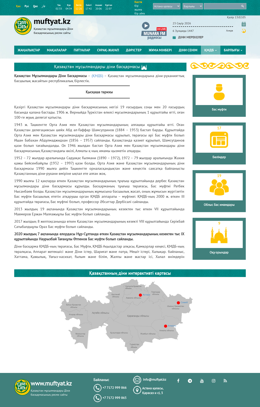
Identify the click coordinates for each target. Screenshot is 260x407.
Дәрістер (134, 50)
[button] (154, 22)
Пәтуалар (82, 50)
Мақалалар (57, 50)
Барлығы (233, 50)
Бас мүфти (219, 109)
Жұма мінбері (160, 50)
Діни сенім (188, 50)
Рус (27, 6)
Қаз (18, 6)
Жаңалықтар (29, 50)
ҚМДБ (210, 50)
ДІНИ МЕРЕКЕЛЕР (188, 37)
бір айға (139, 13)
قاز (43, 6)
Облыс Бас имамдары (219, 205)
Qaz (35, 6)
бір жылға (138, 7)
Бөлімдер (219, 157)
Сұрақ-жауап (108, 50)
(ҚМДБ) (97, 75)
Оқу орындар (219, 252)
